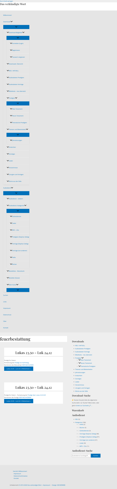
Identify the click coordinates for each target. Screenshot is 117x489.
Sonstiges (11, 154)
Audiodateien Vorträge (15, 84)
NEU (76, 419)
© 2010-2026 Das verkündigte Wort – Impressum (34, 485)
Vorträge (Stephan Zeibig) (19, 244)
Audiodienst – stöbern (15, 199)
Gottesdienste (15, 216)
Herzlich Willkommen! (20, 471)
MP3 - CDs (83, 446)
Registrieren (15, 50)
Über (4, 321)
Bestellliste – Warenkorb (15, 271)
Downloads (8, 21)
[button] (11, 21)
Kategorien (78, 422)
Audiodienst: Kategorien (16, 205)
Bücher (13, 264)
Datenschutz (7, 315)
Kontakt (5, 328)
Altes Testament (16, 109)
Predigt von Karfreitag (22, 363)
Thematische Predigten (18, 123)
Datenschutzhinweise (20, 476)
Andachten (11, 147)
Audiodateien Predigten (15, 77)
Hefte (13, 257)
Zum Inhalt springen (6, 1)
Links (5, 302)
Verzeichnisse (12, 168)
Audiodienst (8, 188)
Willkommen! (7, 15)
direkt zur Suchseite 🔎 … (84, 405)
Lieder (10, 161)
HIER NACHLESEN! (28, 365)
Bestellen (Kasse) (13, 278)
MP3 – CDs (14, 230)
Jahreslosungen (16, 140)
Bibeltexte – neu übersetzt (16, 91)
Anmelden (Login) (16, 43)
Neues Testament (16, 116)
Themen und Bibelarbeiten (17, 129)
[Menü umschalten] (16, 27)
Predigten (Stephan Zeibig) (19, 237)
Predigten (12, 98)
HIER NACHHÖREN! (25, 397)
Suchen (5, 295)
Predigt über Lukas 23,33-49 (37, 395)
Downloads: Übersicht (15, 64)
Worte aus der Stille (14, 181)
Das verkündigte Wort (13, 4)
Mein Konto (12, 285)
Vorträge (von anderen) (18, 250)
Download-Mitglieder (15, 32)
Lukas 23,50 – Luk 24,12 (33, 352)
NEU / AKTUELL (13, 71)
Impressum (7, 308)
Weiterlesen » (19, 369)
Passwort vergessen (17, 57)
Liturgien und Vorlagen (15, 174)
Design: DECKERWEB (58, 485)
